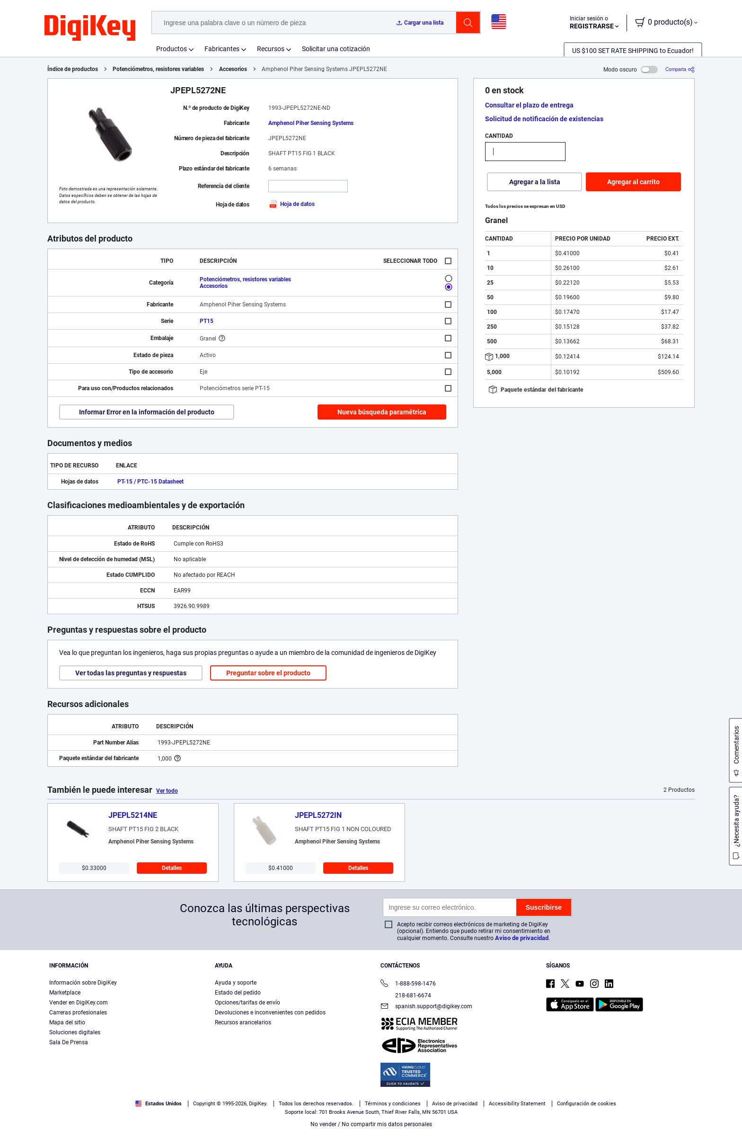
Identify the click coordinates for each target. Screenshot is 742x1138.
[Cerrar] (726, 1111)
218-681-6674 (405, 995)
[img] (89, 28)
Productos (171, 49)
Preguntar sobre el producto (268, 673)
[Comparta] (680, 69)
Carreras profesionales (78, 1012)
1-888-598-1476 (408, 984)
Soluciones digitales (74, 1032)
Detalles (172, 868)
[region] (371, 1112)
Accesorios (233, 69)
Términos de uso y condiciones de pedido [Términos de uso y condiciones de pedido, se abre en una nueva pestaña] (119, 1128)
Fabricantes (221, 49)
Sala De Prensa (68, 1042)
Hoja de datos (291, 204)
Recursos (270, 49)
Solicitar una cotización (336, 49)
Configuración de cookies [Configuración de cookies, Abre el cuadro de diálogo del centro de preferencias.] (568, 1112)
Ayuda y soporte (235, 982)
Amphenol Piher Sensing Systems (310, 123)
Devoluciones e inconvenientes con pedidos (270, 1012)
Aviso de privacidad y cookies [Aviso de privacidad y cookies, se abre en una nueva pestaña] (215, 1128)
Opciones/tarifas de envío (247, 1002)
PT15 (206, 321)
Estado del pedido (238, 992)
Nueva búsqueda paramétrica (381, 412)
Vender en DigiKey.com (78, 1002)
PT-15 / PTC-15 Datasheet (150, 481)
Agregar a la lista (534, 182)
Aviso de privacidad (521, 937)
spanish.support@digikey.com (426, 1007)
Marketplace (64, 992)
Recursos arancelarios (243, 1022)
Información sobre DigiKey (83, 982)
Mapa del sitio (67, 1022)
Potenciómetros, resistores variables (158, 69)
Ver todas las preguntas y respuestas (130, 673)
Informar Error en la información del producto (146, 412)
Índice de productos (72, 69)
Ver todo (167, 791)
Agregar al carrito (633, 182)
